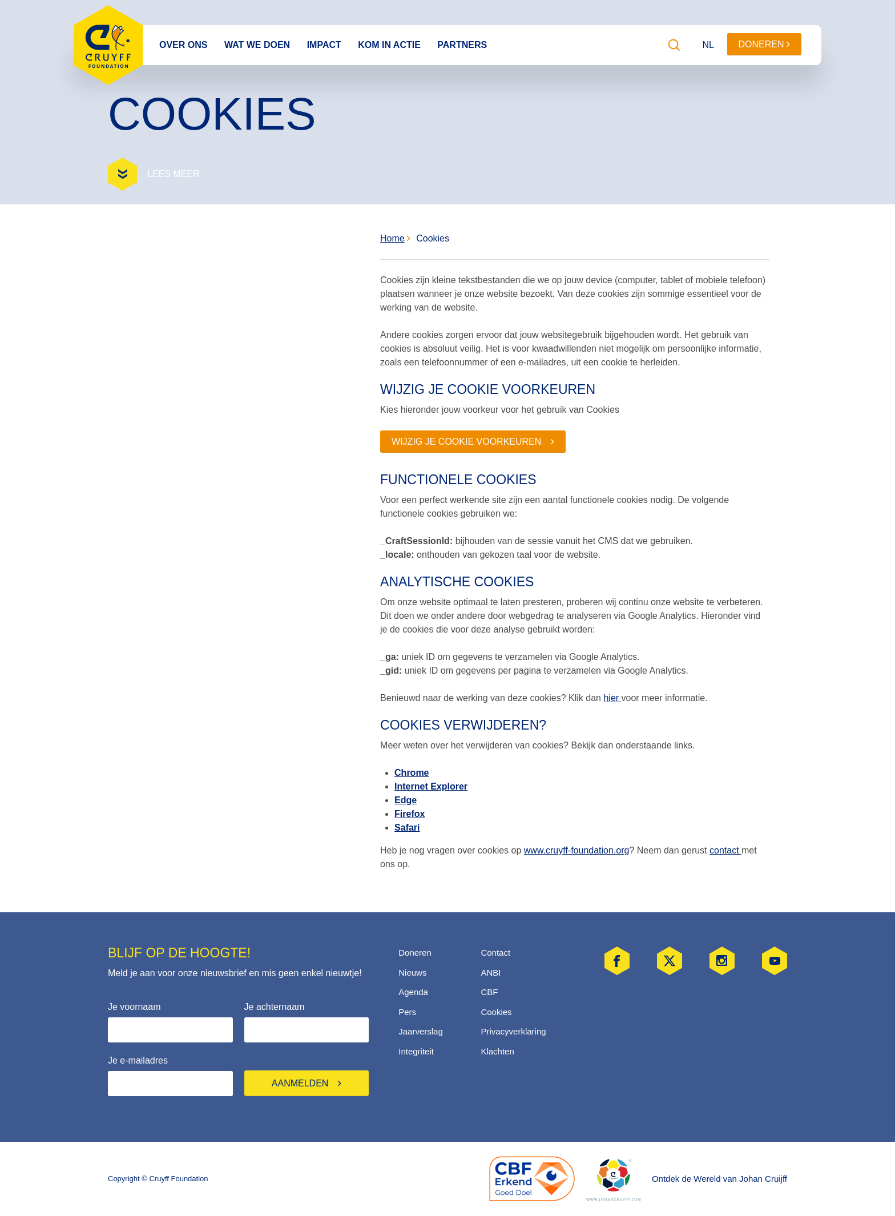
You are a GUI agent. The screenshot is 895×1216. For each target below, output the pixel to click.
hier (612, 698)
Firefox (409, 814)
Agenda (413, 992)
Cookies (428, 238)
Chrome (411, 773)
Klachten (497, 1051)
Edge (405, 800)
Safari (407, 827)
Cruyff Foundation (108, 45)
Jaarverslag (420, 1031)
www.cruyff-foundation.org (577, 850)
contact (725, 850)
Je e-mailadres (138, 1060)
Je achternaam (274, 1007)
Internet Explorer (430, 786)
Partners (462, 45)
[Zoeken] (674, 45)
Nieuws (412, 972)
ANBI (491, 972)
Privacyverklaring (513, 1031)
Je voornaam (134, 1007)
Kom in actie (389, 45)
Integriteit (416, 1051)
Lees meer (173, 174)
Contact (495, 952)
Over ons (183, 45)
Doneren (764, 44)
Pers (407, 1012)
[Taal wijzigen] (709, 45)
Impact (324, 45)
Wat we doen (257, 45)
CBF (489, 992)
